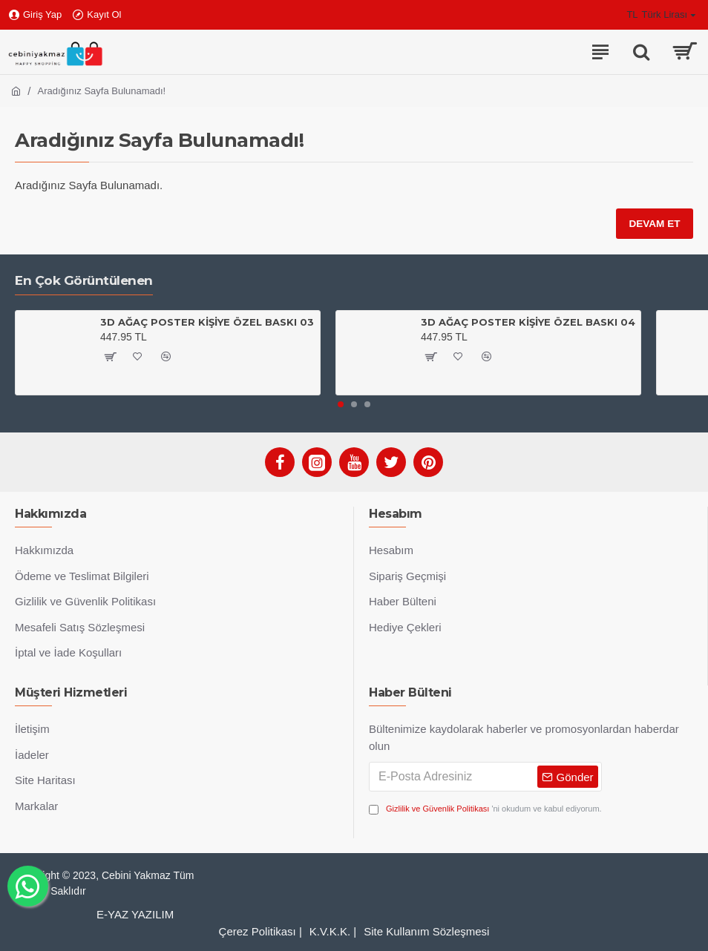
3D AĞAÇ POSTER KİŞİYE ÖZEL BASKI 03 (207, 322)
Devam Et (653, 224)
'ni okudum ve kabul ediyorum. (485, 809)
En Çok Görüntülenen (84, 280)
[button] (341, 404)
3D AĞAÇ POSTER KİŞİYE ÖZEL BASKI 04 (528, 322)
